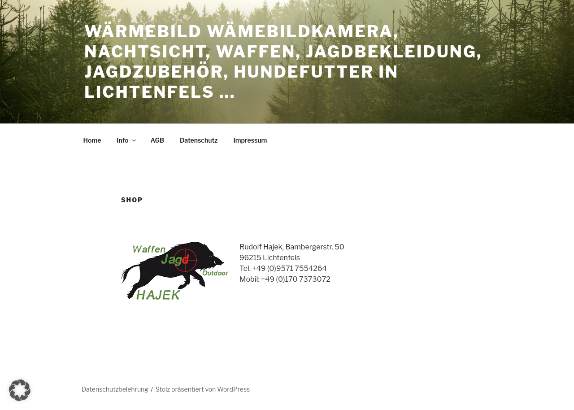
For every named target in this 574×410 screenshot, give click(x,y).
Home (92, 140)
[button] (19, 390)
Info (127, 140)
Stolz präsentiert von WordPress (203, 389)
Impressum (250, 140)
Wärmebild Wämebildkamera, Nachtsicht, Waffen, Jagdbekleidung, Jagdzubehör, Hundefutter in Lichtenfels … (283, 62)
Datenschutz (199, 140)
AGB (157, 140)
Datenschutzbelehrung (115, 389)
